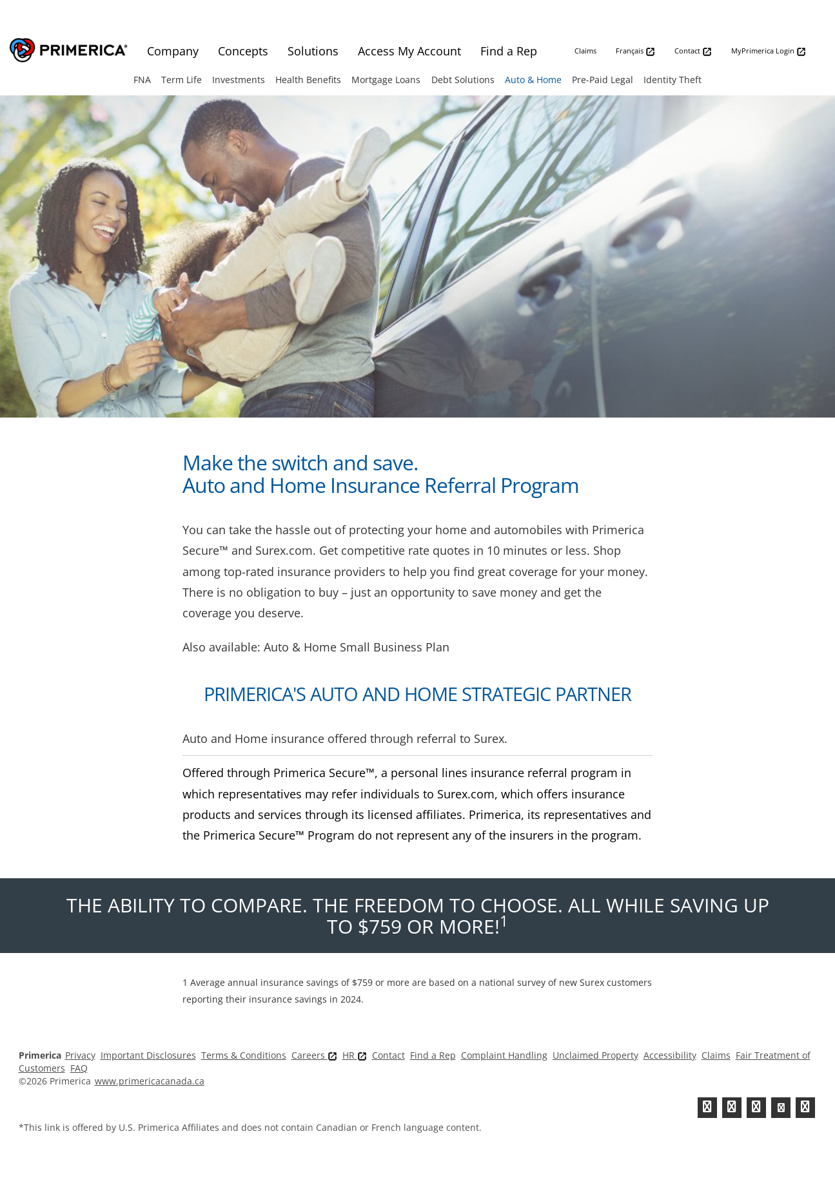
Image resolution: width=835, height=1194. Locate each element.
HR (354, 1055)
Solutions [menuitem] (313, 51)
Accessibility (669, 1055)
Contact (693, 51)
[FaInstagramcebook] (805, 1107)
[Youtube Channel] (781, 1107)
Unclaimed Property (595, 1055)
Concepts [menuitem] (243, 51)
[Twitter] (707, 1107)
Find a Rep (433, 1055)
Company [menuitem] (173, 51)
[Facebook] (732, 1107)
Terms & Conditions (243, 1055)
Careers (314, 1055)
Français (635, 51)
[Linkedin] (756, 1107)
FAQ (79, 1068)
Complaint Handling (504, 1055)
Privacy (80, 1055)
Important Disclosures (148, 1055)
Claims (585, 50)
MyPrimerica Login (768, 51)
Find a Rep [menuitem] (508, 51)
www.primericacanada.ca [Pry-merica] (149, 1081)
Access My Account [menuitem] (409, 51)
